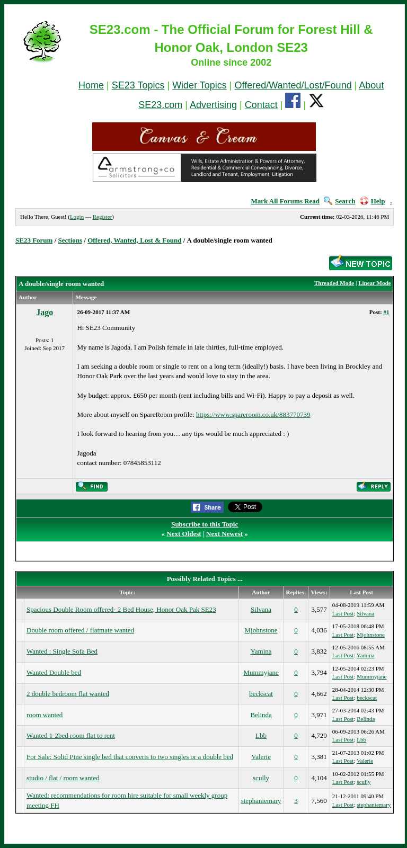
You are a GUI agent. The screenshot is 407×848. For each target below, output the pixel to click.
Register (102, 216)
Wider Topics (199, 85)
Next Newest (224, 534)
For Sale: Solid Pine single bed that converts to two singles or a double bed (129, 757)
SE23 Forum (33, 240)
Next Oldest (183, 534)
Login (77, 216)
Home (91, 85)
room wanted (44, 715)
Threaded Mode (334, 283)
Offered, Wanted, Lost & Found (134, 240)
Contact (261, 105)
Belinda (260, 715)
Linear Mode (374, 283)
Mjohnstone (261, 630)
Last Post (343, 613)
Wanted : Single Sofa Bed (62, 651)
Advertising (213, 105)
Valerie (261, 757)
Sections (70, 240)
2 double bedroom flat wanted (67, 694)
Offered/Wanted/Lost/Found (293, 85)
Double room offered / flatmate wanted (80, 630)
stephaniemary (261, 801)
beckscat (261, 694)
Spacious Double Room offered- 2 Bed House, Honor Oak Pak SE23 (121, 609)
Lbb (261, 735)
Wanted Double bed (53, 672)
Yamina (261, 651)
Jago (44, 312)
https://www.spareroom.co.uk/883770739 (253, 414)
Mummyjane (260, 672)
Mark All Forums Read (285, 201)
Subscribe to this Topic (204, 524)
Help (372, 201)
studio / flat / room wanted (63, 778)
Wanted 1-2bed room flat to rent (70, 735)
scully (261, 778)
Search (339, 201)
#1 (386, 312)
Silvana (261, 609)
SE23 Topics (138, 85)
